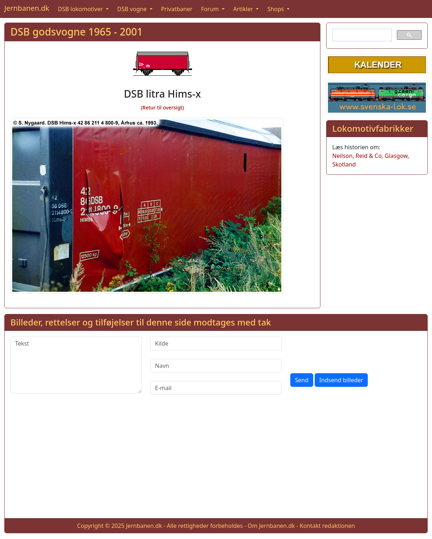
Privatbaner (177, 9)
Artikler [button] (243, 9)
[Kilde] (216, 343)
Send (302, 380)
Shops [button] (276, 9)
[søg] (361, 35)
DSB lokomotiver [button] (81, 9)
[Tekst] (76, 365)
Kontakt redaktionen (327, 526)
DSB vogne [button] (132, 9)
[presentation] (344, 351)
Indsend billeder (341, 380)
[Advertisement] (216, 462)
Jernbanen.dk (26, 8)
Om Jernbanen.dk (271, 526)
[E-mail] (216, 388)
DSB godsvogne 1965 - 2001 (76, 31)
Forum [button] (210, 9)
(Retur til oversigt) (162, 107)
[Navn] (216, 365)
